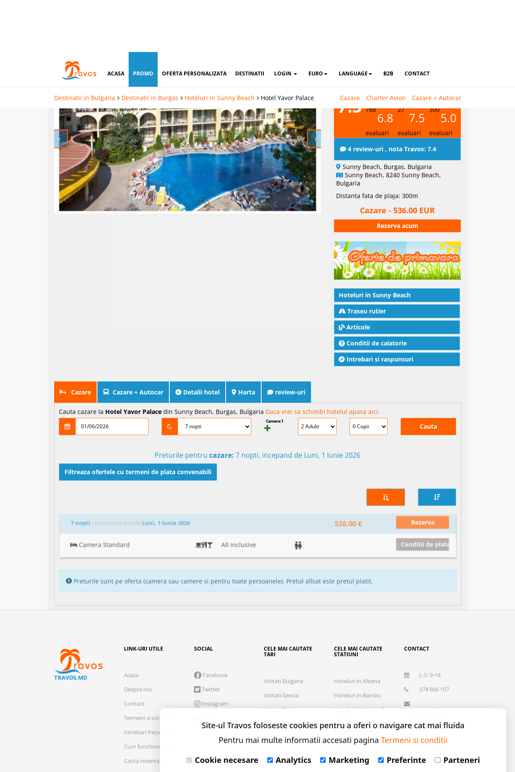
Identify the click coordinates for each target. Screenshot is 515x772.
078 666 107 (426, 615)
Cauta (428, 405)
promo (143, 21)
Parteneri (457, 708)
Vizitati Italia (279, 650)
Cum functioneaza (147, 673)
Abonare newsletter (429, 652)
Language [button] (355, 21)
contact (417, 21)
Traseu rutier (362, 289)
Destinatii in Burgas (149, 46)
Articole (354, 305)
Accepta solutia (333, 735)
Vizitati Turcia (281, 636)
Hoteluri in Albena (357, 607)
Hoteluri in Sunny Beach (220, 46)
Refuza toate (237, 735)
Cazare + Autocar (436, 46)
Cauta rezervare (144, 687)
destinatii (249, 21)
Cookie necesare (222, 708)
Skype (205, 644)
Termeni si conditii (147, 644)
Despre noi (138, 615)
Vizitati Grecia (281, 621)
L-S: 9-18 (422, 601)
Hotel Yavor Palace (287, 46)
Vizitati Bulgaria (283, 607)
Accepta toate (429, 735)
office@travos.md (427, 634)
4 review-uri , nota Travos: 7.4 (388, 127)
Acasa (131, 601)
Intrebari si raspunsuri (376, 337)
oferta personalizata (194, 21)
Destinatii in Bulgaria (84, 46)
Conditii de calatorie (373, 321)
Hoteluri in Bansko (358, 621)
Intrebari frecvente (148, 658)
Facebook (211, 601)
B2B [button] (388, 21)
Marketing (344, 708)
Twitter (207, 615)
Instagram (211, 630)
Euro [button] (317, 21)
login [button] (285, 21)
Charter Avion (386, 46)
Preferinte (402, 708)
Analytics (289, 708)
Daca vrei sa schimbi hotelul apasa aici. (323, 390)
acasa (115, 21)
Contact (134, 630)
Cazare (350, 46)
